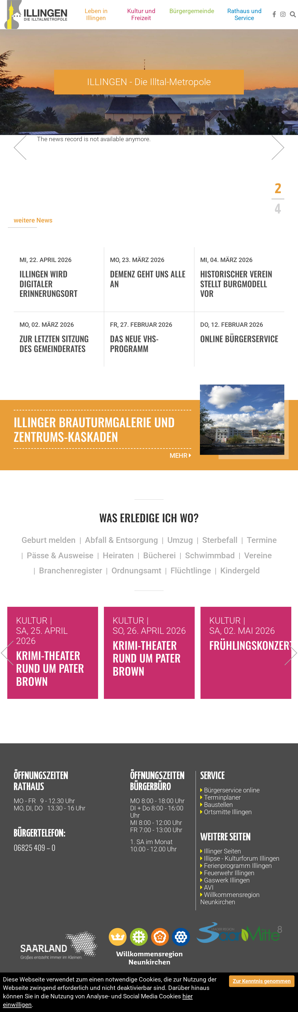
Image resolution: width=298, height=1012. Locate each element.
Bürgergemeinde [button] (191, 11)
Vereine (258, 556)
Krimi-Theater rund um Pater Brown (50, 668)
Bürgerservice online (232, 790)
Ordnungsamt (136, 571)
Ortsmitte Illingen (228, 812)
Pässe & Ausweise (60, 556)
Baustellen (218, 804)
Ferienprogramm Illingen (238, 865)
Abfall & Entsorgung (121, 540)
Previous (13, 653)
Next (285, 653)
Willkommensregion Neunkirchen (230, 898)
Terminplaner (222, 797)
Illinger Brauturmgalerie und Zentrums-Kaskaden (94, 429)
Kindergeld (240, 571)
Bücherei (159, 556)
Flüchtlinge (191, 571)
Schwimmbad (210, 556)
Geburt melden (49, 540)
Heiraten (118, 556)
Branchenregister (70, 571)
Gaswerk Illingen (227, 880)
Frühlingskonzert (251, 645)
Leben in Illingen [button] (96, 14)
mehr (180, 455)
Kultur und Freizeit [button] (141, 14)
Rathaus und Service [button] (244, 14)
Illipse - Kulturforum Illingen (241, 858)
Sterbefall (219, 540)
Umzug (180, 540)
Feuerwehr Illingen (229, 873)
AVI (209, 887)
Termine (262, 540)
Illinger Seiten (222, 851)
